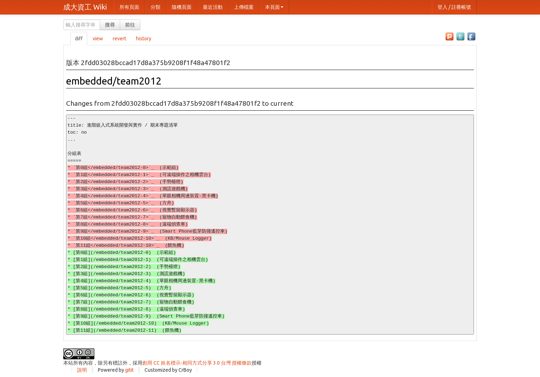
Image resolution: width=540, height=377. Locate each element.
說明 (82, 370)
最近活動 (213, 7)
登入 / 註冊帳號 (454, 7)
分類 (155, 7)
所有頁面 (129, 7)
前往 (130, 25)
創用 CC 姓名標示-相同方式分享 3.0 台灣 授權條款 (197, 363)
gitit (129, 370)
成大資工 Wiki (85, 7)
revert (119, 38)
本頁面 (274, 7)
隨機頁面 (182, 7)
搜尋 (110, 25)
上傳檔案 (244, 7)
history (143, 38)
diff (79, 38)
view (98, 38)
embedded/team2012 (114, 80)
